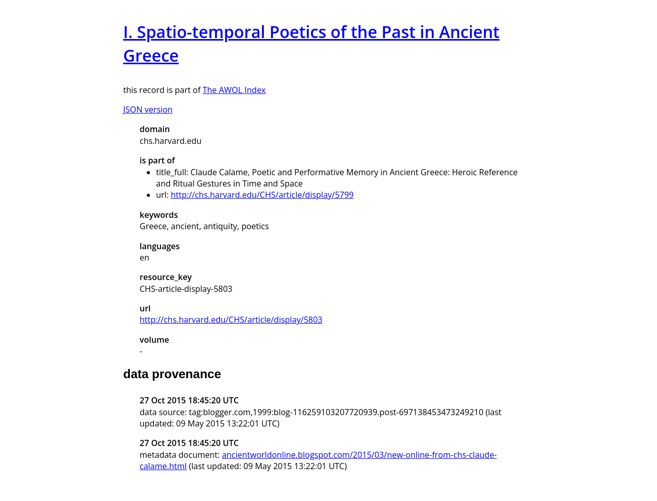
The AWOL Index (234, 90)
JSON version (147, 109)
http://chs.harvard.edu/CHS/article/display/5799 (262, 194)
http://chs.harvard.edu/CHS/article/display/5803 (231, 319)
